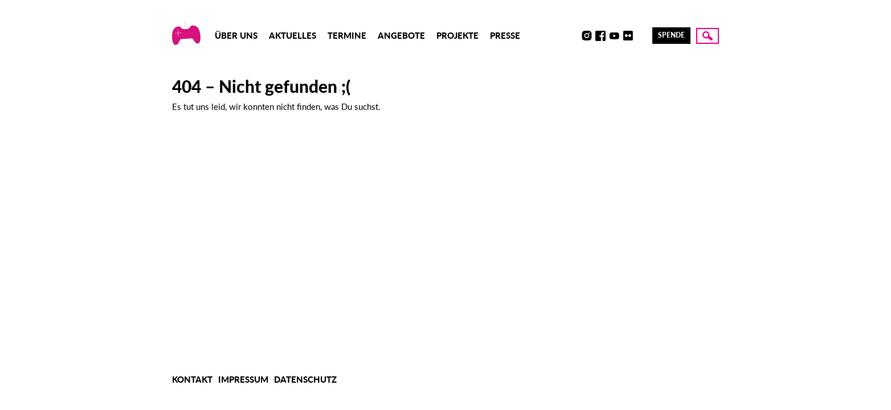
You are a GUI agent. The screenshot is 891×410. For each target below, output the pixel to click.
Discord (573, 36)
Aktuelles (292, 35)
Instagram (587, 36)
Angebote (401, 35)
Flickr (628, 36)
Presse (505, 35)
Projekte (457, 35)
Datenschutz (305, 379)
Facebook (600, 36)
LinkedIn (641, 36)
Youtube (614, 36)
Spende (671, 35)
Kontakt (192, 379)
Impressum (243, 379)
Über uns (236, 35)
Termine (347, 35)
